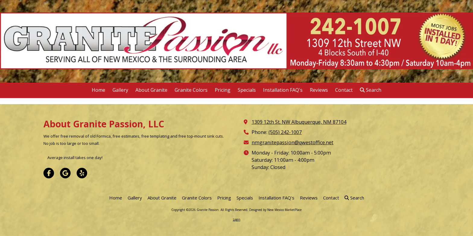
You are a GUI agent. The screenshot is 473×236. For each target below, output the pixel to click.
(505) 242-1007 (285, 132)
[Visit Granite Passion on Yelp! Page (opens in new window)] (82, 173)
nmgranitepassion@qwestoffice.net (292, 142)
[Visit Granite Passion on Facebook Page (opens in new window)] (48, 173)
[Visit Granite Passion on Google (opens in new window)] (65, 173)
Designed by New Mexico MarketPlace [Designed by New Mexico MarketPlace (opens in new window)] (275, 210)
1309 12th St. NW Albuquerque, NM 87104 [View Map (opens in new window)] (299, 122)
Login (236, 219)
